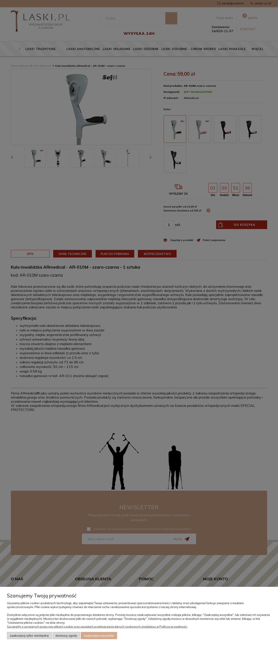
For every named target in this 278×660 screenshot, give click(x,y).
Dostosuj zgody (66, 635)
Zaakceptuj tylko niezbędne (29, 635)
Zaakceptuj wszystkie (99, 635)
